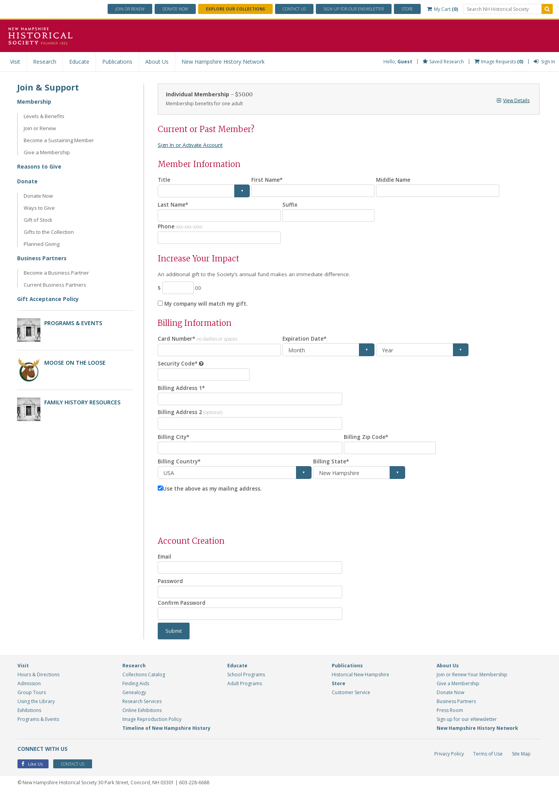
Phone (180, 226)
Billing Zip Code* (366, 440)
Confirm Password (182, 607)
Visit (15, 61)
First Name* (267, 179)
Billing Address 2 (190, 415)
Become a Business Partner (56, 272)
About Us (157, 61)
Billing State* (331, 465)
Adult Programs (244, 689)
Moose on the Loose (75, 362)
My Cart (442, 9)
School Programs (246, 680)
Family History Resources (82, 401)
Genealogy (134, 698)
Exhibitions (29, 715)
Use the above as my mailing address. (214, 492)
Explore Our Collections (235, 9)
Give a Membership (47, 152)
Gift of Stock (38, 219)
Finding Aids (135, 689)
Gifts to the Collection (49, 231)
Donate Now (38, 195)
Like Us (32, 770)
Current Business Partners (55, 284)
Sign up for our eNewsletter (467, 724)
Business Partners (42, 258)
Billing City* (174, 440)
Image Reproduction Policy (151, 724)
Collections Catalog (143, 680)
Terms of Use (488, 759)
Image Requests (498, 61)
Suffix (290, 204)
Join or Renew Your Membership (472, 680)
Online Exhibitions (142, 715)
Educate (79, 61)
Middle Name (394, 179)
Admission (29, 689)
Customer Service (351, 698)
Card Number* (199, 340)
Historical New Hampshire (360, 680)
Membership (34, 101)
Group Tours (31, 698)
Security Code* (178, 365)
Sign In (544, 61)
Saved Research (443, 61)
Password (170, 585)
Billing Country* (179, 465)
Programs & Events (73, 323)
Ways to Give (39, 207)
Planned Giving (41, 243)
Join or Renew (130, 9)
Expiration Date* (305, 340)
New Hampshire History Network (223, 61)
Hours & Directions (38, 680)
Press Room (450, 715)
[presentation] (217, 515)
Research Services (142, 706)
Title (164, 179)
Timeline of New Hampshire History (166, 733)
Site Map (521, 759)
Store (407, 9)
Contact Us (294, 9)
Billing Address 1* (181, 390)
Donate (175, 9)
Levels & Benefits (44, 116)
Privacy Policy (449, 759)
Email (165, 560)
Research (44, 61)
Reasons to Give (39, 166)
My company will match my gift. (208, 305)
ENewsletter (354, 9)
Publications (117, 61)
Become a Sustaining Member (59, 140)
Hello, (397, 61)
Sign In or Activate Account (191, 144)
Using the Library (36, 706)
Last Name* (174, 204)
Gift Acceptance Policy (49, 299)
